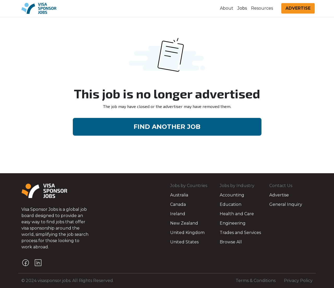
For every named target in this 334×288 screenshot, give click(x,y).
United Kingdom (187, 232)
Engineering (233, 223)
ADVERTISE (298, 8)
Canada (178, 204)
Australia (179, 195)
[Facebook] (25, 263)
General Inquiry (285, 204)
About (226, 8)
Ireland (177, 213)
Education (230, 204)
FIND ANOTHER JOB (167, 126)
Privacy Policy (298, 280)
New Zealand (184, 223)
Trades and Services (240, 232)
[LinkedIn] (38, 263)
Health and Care (237, 213)
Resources (262, 8)
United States (184, 241)
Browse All (231, 241)
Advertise (279, 195)
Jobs (242, 8)
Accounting (232, 195)
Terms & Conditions (256, 280)
